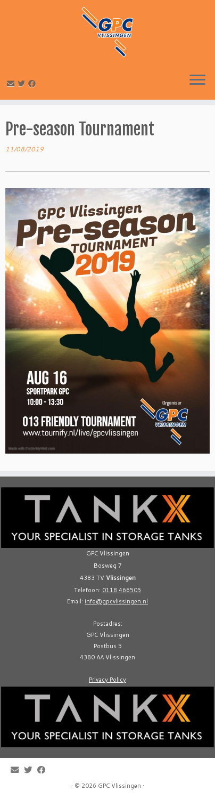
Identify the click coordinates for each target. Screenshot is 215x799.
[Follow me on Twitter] (23, 83)
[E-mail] (12, 83)
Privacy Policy (107, 679)
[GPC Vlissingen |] (107, 32)
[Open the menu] (197, 80)
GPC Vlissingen (119, 785)
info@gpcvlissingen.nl (116, 601)
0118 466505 (121, 590)
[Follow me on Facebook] (33, 83)
